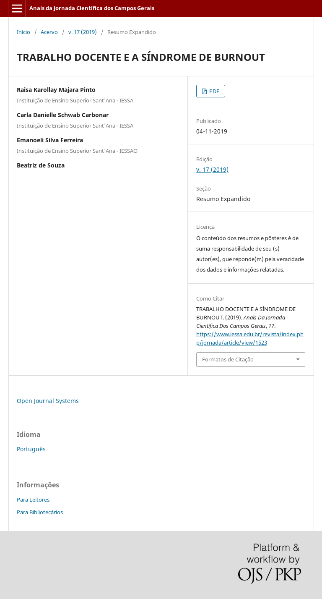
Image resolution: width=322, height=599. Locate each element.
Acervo (49, 32)
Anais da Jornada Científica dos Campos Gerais (91, 8)
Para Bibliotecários (40, 512)
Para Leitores (33, 499)
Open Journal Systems (48, 401)
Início (23, 32)
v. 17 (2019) (82, 32)
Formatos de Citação (228, 359)
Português (31, 449)
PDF (213, 91)
